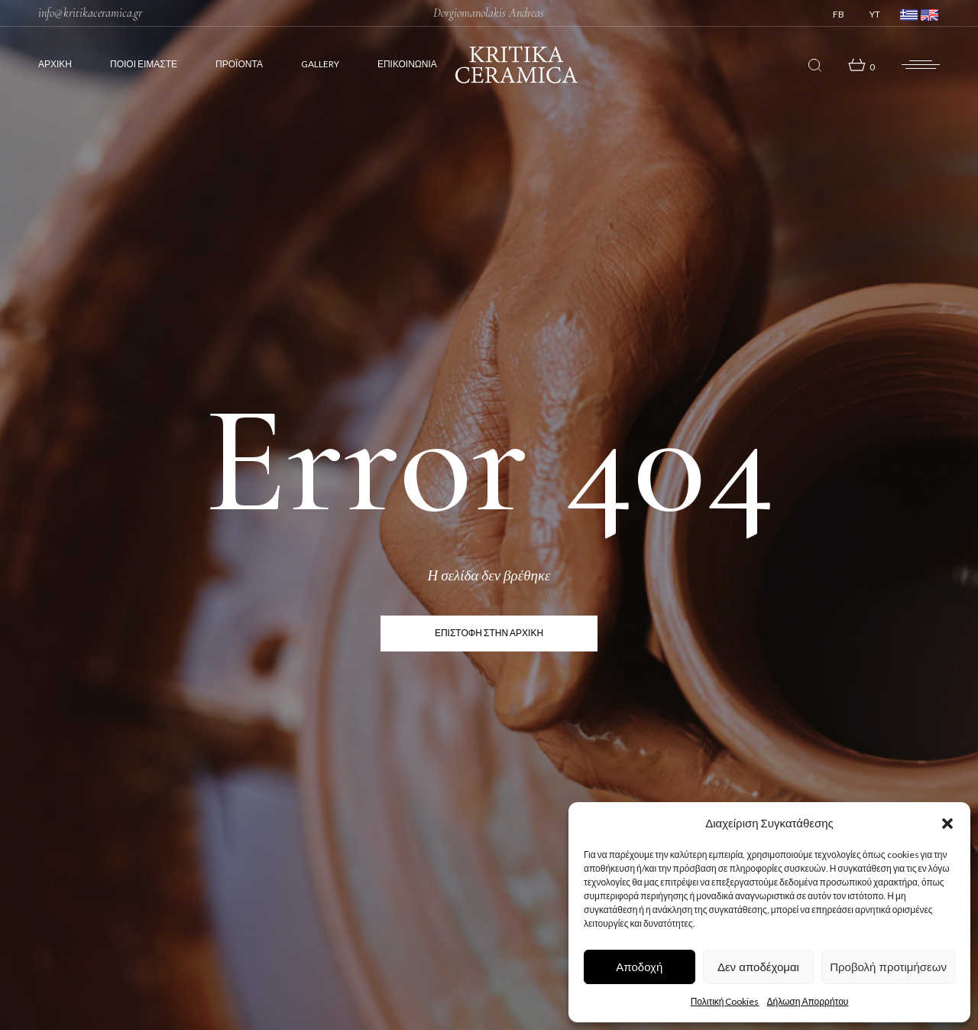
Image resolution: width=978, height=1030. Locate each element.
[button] (947, 823)
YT (875, 14)
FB (838, 14)
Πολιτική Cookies (725, 1001)
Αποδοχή (639, 966)
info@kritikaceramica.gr (90, 13)
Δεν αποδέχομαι (758, 966)
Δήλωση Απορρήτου (807, 1001)
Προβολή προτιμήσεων (888, 966)
